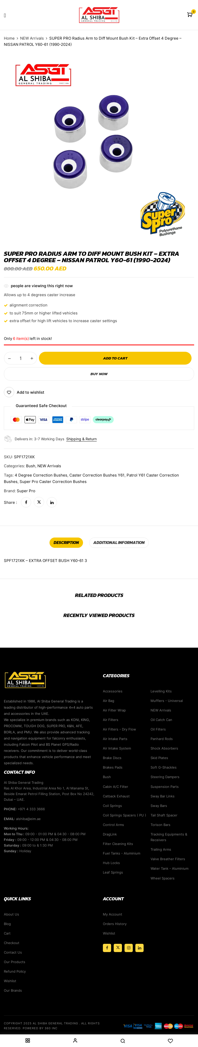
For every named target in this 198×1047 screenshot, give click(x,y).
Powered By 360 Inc (40, 1028)
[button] (190, 15)
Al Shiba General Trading (55, 1023)
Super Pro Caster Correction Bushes (53, 481)
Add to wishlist (30, 392)
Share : (10, 502)
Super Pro (26, 491)
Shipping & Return (81, 439)
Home (9, 38)
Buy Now (99, 374)
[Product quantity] (20, 358)
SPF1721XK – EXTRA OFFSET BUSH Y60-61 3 (45, 560)
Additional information (119, 542)
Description (66, 542)
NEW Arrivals (32, 38)
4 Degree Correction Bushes (41, 475)
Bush (30, 466)
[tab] (66, 543)
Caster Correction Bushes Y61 (97, 475)
